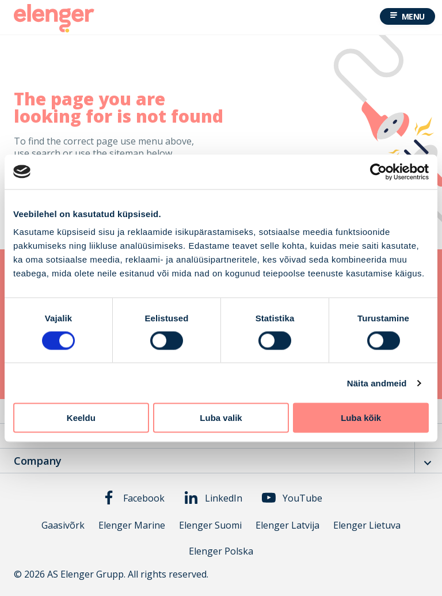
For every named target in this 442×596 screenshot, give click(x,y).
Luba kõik (361, 418)
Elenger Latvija (287, 525)
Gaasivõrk (63, 525)
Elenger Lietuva (367, 525)
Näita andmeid (377, 383)
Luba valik (221, 418)
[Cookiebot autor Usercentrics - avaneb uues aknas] (378, 171)
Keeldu (81, 418)
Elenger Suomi (210, 525)
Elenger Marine (131, 525)
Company (38, 461)
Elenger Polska (221, 551)
